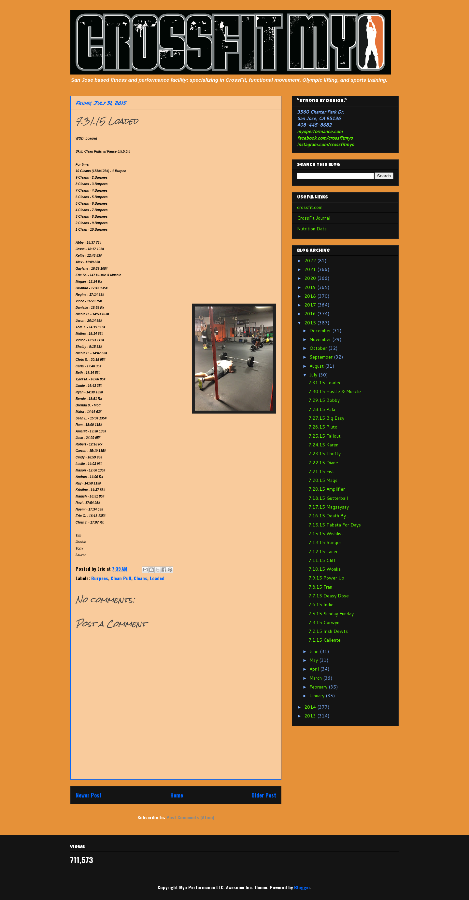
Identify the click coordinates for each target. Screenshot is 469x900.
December (320, 330)
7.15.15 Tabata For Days (334, 525)
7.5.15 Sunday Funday (331, 613)
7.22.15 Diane (323, 462)
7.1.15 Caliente (324, 640)
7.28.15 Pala (321, 409)
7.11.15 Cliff (322, 560)
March (316, 678)
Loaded (157, 578)
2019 (310, 287)
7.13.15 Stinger (324, 542)
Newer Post (89, 795)
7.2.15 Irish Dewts (328, 631)
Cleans (140, 578)
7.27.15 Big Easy (326, 418)
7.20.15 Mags (322, 480)
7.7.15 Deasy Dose (328, 596)
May (314, 660)
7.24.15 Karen (323, 445)
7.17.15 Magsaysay (328, 507)
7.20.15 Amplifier (326, 489)
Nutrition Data (312, 228)
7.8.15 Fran (320, 587)
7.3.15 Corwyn (323, 622)
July (314, 375)
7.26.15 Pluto (322, 427)
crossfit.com (309, 207)
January (317, 695)
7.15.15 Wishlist (325, 533)
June (314, 651)
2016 (310, 313)
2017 (310, 305)
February (319, 687)
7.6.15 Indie (321, 604)
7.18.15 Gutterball (328, 498)
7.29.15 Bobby (324, 400)
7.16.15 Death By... (328, 515)
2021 (310, 269)
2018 (310, 296)
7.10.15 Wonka (324, 569)
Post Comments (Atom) (190, 817)
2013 (310, 716)
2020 (310, 278)
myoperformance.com (320, 131)
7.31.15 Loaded (325, 382)
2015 (310, 323)
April (314, 669)
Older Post (263, 795)
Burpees (99, 578)
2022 (310, 260)
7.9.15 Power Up (326, 578)
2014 (310, 707)
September (321, 357)
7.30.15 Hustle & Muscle (334, 391)
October (318, 348)
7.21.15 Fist (321, 471)
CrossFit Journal (313, 218)
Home (176, 795)
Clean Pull (121, 578)
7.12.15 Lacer (323, 551)
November (320, 339)
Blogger (302, 887)
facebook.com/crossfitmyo (325, 138)
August (317, 366)
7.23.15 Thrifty (324, 453)
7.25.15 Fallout (324, 436)
